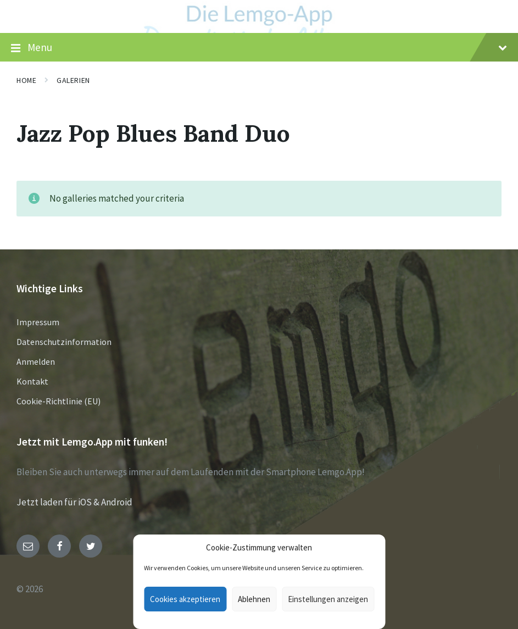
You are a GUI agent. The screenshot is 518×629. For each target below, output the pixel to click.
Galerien (73, 80)
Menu (259, 48)
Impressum (37, 321)
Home (26, 80)
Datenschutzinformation (64, 341)
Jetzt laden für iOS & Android (74, 502)
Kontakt (32, 381)
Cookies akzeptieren (185, 599)
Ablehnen (254, 599)
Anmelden (35, 361)
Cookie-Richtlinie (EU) (58, 401)
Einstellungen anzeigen (328, 599)
